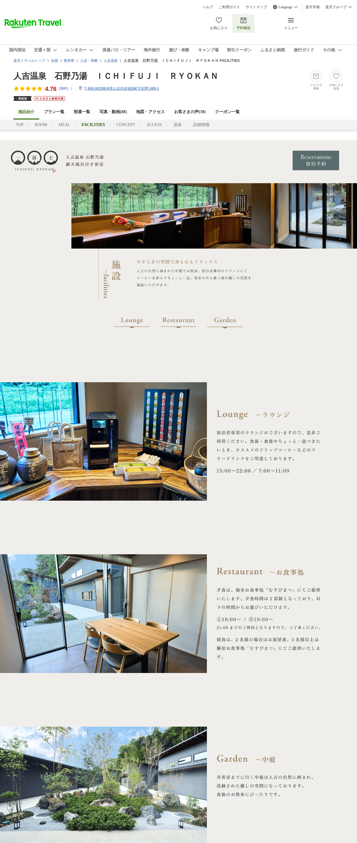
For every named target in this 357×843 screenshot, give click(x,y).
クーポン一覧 (227, 112)
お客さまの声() (189, 112)
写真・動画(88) (113, 112)
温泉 (178, 125)
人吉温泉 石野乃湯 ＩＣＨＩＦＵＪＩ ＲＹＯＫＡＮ (115, 76)
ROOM (41, 125)
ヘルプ (207, 7)
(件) (66, 88)
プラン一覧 (54, 112)
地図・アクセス (150, 112)
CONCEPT (125, 125)
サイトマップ (256, 7)
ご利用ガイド (229, 7)
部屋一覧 (82, 112)
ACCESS (154, 125)
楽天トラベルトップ (29, 61)
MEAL (64, 125)
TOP (19, 125)
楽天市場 (312, 7)
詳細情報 (201, 125)
